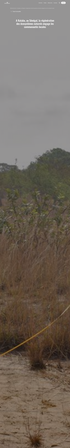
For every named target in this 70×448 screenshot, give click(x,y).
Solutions (40, 2)
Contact (63, 2)
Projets (45, 2)
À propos (55, 2)
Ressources (50, 2)
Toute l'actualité (16, 11)
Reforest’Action (13, 8)
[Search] (59, 2)
